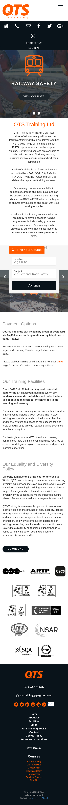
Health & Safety (33, 771)
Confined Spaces (34, 777)
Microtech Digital (40, 798)
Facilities (34, 721)
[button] (34, 37)
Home (34, 714)
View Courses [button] (34, 96)
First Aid (34, 780)
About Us (34, 717)
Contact (34, 732)
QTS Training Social (34, 728)
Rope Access (34, 774)
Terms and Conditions (34, 739)
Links (60, 361)
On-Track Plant (34, 764)
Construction (34, 767)
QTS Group (34, 748)
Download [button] (16, 549)
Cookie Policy (34, 735)
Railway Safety (34, 761)
